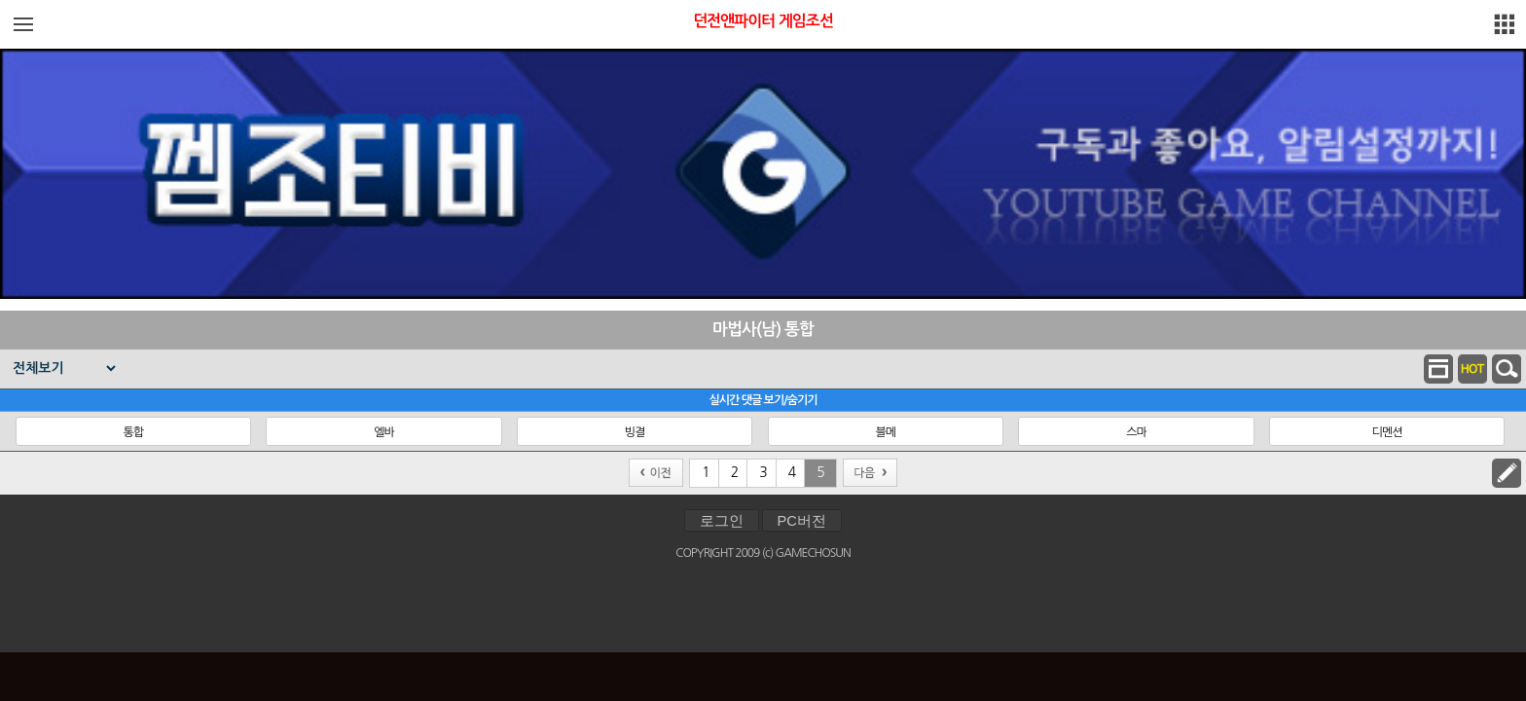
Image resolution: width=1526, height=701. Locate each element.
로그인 (722, 521)
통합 (133, 432)
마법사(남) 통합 (763, 329)
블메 (885, 432)
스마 (1136, 432)
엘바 (384, 432)
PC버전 (802, 521)
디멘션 (1387, 432)
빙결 (635, 432)
